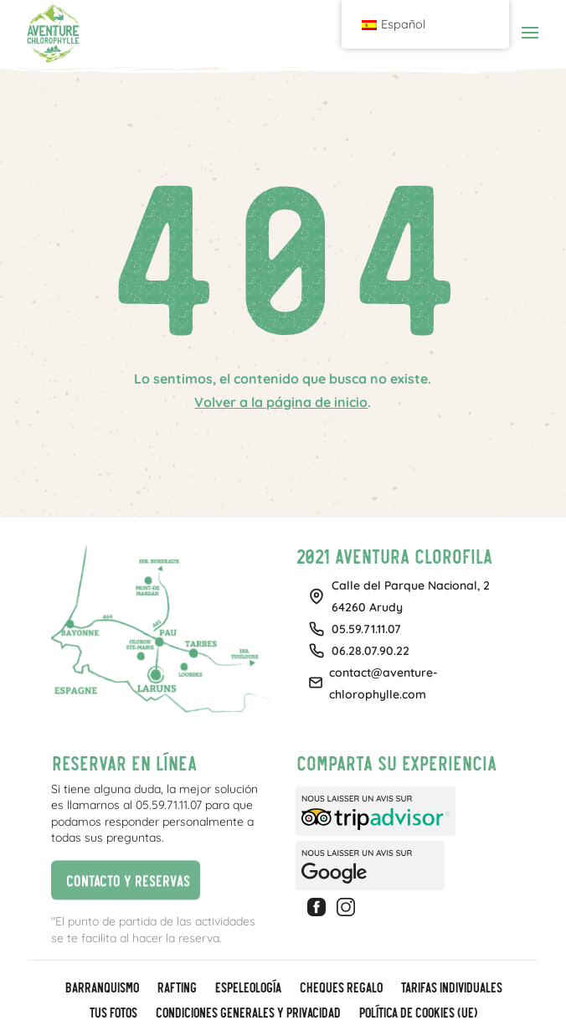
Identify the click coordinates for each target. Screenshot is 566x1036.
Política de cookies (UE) (417, 1013)
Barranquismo (101, 988)
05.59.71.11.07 (366, 629)
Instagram (348, 907)
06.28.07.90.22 (370, 650)
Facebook (319, 907)
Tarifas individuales (451, 988)
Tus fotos (112, 1013)
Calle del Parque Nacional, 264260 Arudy (411, 596)
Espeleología (247, 988)
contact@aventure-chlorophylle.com (383, 683)
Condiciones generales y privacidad (247, 1013)
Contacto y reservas (120, 879)
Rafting (176, 988)
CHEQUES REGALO (340, 988)
